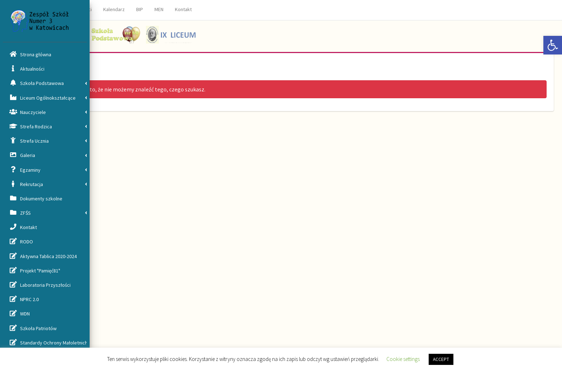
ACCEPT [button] (441, 359)
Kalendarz (203, 9)
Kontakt (272, 9)
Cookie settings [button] (403, 359)
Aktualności (169, 9)
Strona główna (129, 9)
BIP (228, 9)
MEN (248, 9)
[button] (552, 45)
